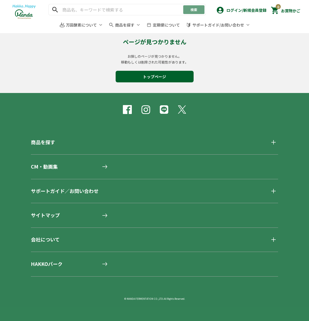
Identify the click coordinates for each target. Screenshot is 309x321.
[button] (241, 9)
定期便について (166, 25)
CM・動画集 (44, 166)
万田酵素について (81, 25)
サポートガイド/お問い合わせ (218, 25)
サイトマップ (45, 215)
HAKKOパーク (47, 264)
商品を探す (124, 25)
